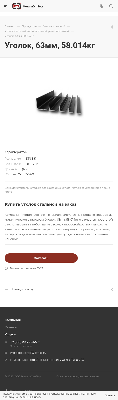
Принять (110, 395)
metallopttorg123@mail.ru (28, 353)
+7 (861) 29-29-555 (23, 342)
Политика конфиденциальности (77, 376)
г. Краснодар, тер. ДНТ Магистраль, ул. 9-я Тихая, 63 (47, 360)
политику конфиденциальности (22, 397)
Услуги (10, 334)
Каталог (11, 327)
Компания (13, 320)
